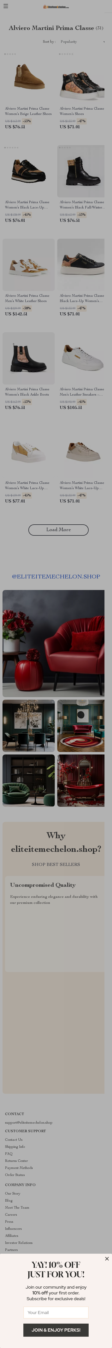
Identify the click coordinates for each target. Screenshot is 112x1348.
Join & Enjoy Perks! (56, 1330)
